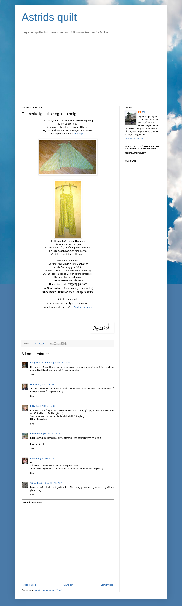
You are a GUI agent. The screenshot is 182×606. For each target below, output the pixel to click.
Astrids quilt (49, 17)
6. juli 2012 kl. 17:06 (47, 384)
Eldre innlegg (107, 585)
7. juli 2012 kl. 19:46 (47, 458)
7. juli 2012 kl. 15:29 (50, 434)
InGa (32, 406)
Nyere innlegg (29, 585)
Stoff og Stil (79, 133)
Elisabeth (35, 434)
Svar (32, 374)
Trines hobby (37, 483)
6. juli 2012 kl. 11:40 (60, 362)
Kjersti (33, 458)
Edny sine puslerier (40, 362)
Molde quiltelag (83, 307)
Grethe (33, 384)
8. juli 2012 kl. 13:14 (54, 483)
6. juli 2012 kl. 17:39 (45, 406)
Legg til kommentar (32, 502)
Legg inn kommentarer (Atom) (48, 590)
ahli (35, 343)
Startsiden (68, 585)
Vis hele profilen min (134, 138)
